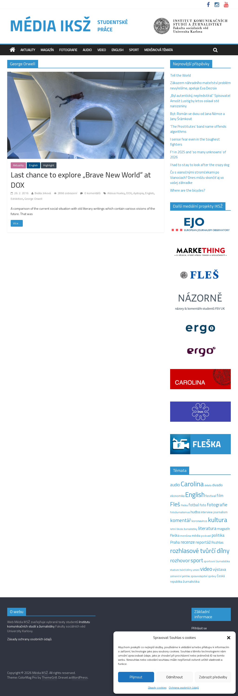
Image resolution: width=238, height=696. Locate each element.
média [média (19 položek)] (196, 535)
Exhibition (17, 198)
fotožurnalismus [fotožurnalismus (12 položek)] (180, 512)
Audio (87, 49)
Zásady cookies (157, 687)
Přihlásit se (199, 628)
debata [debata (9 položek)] (208, 485)
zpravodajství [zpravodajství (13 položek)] (199, 576)
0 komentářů (90, 193)
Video (101, 49)
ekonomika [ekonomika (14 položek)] (177, 495)
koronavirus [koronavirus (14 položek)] (199, 521)
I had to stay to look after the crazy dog (199, 164)
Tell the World (180, 75)
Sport (134, 49)
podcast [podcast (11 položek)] (206, 536)
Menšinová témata (158, 49)
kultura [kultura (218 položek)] (217, 519)
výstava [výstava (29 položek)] (219, 569)
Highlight (48, 165)
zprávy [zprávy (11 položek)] (212, 576)
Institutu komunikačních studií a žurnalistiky (48, 624)
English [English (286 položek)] (195, 495)
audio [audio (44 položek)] (175, 484)
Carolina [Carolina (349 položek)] (192, 484)
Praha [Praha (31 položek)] (175, 542)
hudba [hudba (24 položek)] (195, 512)
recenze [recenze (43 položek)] (188, 542)
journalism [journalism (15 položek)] (220, 512)
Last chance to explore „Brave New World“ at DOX (81, 180)
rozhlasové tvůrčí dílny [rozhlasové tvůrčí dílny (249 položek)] (199, 550)
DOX (129, 193)
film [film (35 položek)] (220, 495)
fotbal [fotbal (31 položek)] (193, 505)
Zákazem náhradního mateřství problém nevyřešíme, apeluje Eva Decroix (200, 85)
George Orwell (33, 198)
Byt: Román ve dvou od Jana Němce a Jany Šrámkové (197, 116)
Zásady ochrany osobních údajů (29, 639)
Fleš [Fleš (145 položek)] (175, 504)
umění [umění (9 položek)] (196, 570)
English (117, 49)
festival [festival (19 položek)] (210, 495)
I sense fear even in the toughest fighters (195, 142)
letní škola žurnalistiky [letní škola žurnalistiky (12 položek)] (183, 529)
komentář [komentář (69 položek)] (180, 520)
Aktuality (27, 49)
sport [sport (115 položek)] (197, 560)
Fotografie (68, 49)
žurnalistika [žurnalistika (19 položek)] (191, 581)
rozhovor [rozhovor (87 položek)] (180, 560)
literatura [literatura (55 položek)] (207, 528)
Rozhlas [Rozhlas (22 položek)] (218, 542)
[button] (228, 637)
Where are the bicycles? (187, 190)
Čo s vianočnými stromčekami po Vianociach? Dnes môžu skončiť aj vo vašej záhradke (197, 177)
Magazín (47, 49)
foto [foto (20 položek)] (203, 505)
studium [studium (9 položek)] (174, 570)
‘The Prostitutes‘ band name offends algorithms (198, 129)
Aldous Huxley (116, 193)
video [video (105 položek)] (206, 569)
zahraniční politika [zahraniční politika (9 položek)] (180, 576)
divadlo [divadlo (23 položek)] (217, 485)
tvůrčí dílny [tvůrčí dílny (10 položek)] (186, 570)
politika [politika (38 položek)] (218, 535)
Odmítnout (174, 677)
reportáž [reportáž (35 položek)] (203, 542)
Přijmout (136, 677)
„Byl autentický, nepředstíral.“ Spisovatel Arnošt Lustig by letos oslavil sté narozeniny (200, 101)
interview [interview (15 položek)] (207, 512)
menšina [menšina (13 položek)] (185, 535)
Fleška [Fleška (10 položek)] (184, 505)
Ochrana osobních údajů (184, 687)
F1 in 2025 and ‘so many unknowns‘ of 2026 (198, 154)
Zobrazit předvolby (213, 677)
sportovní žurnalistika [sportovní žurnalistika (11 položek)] (217, 561)
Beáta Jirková (43, 193)
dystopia (138, 193)
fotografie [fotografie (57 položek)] (217, 504)
